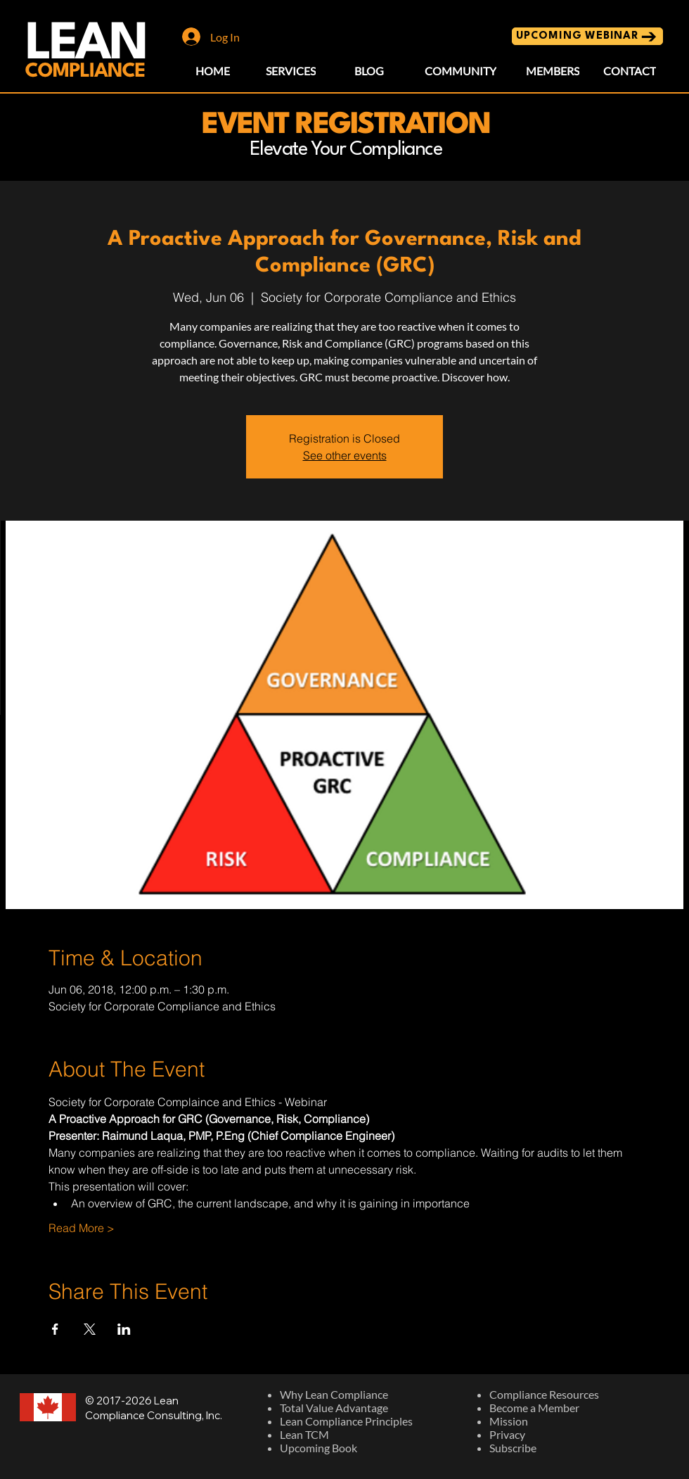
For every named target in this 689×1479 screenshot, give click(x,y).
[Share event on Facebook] (55, 1329)
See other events (345, 455)
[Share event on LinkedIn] (124, 1329)
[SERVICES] (290, 70)
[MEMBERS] (552, 70)
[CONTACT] (629, 70)
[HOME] (212, 70)
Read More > (82, 1228)
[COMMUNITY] (460, 70)
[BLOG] (368, 70)
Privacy (507, 1434)
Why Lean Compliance (334, 1394)
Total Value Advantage (334, 1407)
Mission (508, 1421)
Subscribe (512, 1447)
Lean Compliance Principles (346, 1421)
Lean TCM (304, 1434)
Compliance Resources (544, 1394)
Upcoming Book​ (318, 1447)
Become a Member (534, 1407)
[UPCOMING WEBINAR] (587, 36)
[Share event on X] (89, 1329)
